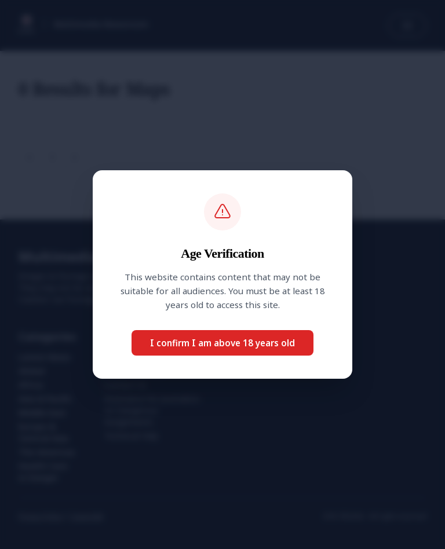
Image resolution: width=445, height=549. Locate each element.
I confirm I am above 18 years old (222, 343)
